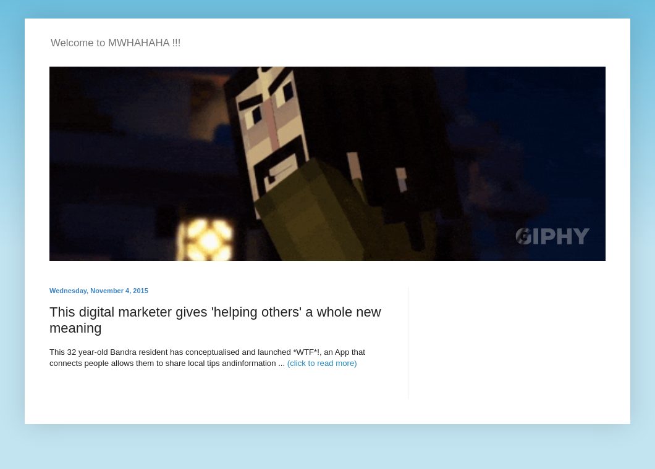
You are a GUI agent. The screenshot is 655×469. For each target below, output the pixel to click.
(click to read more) (322, 363)
